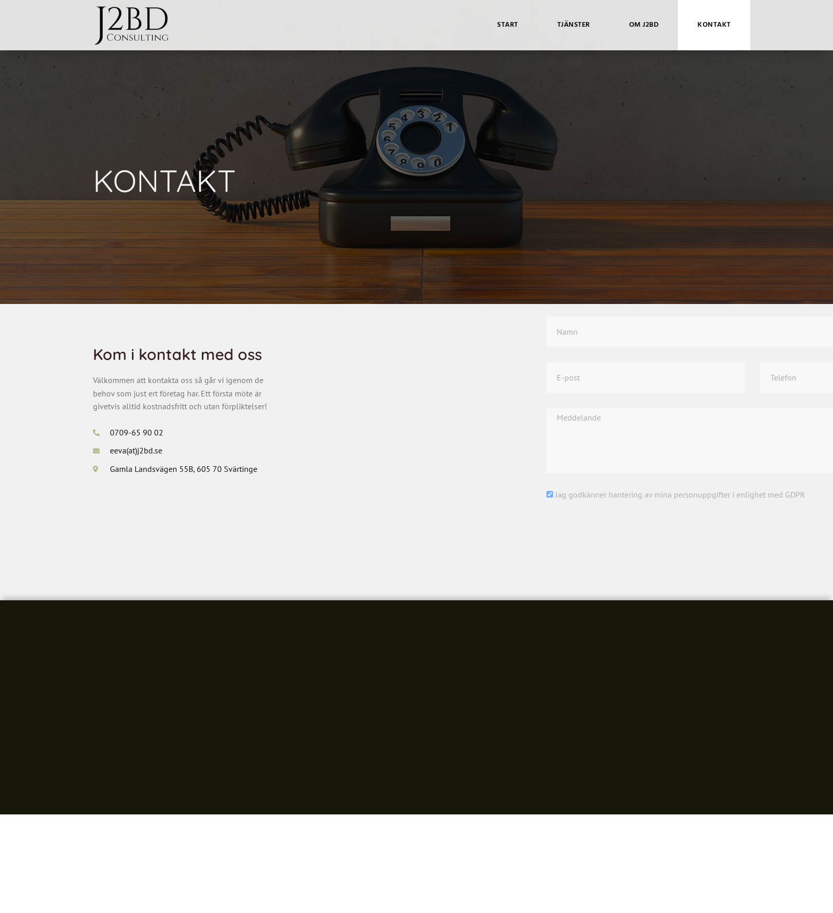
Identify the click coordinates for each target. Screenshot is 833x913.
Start (507, 25)
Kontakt (714, 25)
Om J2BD (644, 25)
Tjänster (573, 25)
